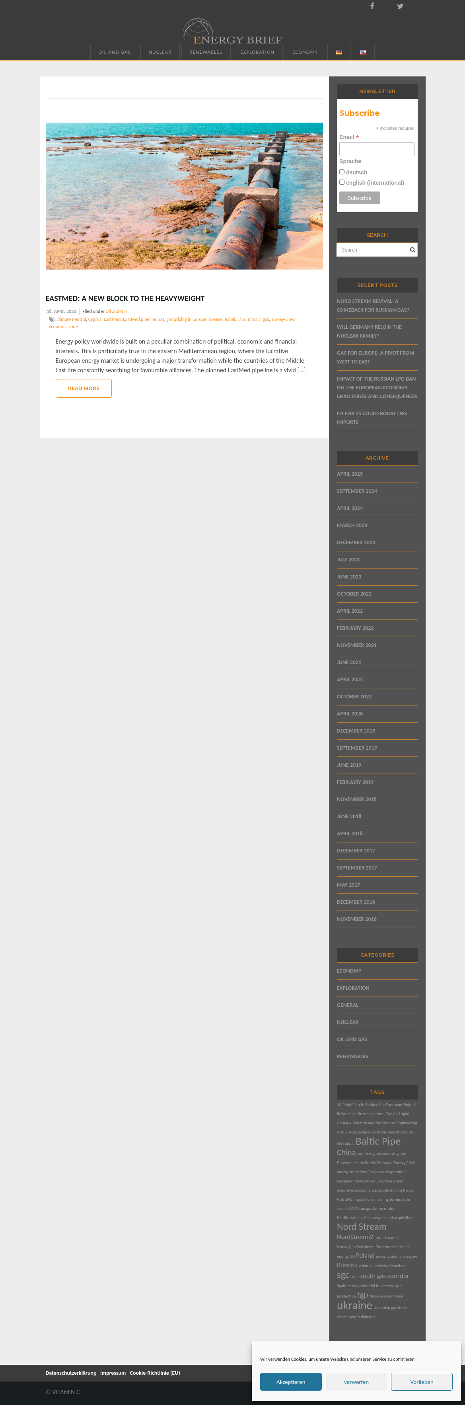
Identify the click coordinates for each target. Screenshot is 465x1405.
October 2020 (354, 696)
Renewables (206, 52)
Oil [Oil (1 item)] (352, 1256)
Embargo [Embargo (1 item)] (385, 1162)
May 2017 (348, 884)
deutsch (356, 172)
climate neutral (71, 319)
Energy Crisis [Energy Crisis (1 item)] (405, 1162)
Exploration (257, 52)
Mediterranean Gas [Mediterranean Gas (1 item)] (353, 1217)
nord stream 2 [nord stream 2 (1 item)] (386, 1237)
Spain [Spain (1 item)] (341, 1285)
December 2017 (356, 850)
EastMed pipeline (139, 319)
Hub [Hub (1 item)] (340, 1199)
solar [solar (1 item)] (354, 1276)
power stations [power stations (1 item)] (388, 1256)
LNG (241, 319)
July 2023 (348, 559)
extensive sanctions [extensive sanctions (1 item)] (353, 1190)
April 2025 (350, 474)
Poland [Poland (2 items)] (365, 1255)
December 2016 (356, 902)
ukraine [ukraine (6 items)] (354, 1305)
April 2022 (350, 611)
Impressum (113, 1373)
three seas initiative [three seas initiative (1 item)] (386, 1296)
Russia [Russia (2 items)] (345, 1265)
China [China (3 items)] (346, 1152)
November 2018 (357, 799)
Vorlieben (422, 1381)
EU (161, 319)
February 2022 (355, 628)
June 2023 (349, 576)
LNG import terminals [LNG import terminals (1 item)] (363, 1199)
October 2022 (354, 593)
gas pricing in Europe (186, 319)
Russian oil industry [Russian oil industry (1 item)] (372, 1265)
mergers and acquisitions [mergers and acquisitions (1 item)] (393, 1217)
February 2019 (355, 782)
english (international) (374, 183)
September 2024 (357, 491)
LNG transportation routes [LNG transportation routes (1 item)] (372, 1208)
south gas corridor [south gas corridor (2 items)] (384, 1276)
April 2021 (350, 679)
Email (349, 137)
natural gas (258, 319)
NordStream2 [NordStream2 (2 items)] (355, 1237)
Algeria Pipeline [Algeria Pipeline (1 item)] (362, 1132)
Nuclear (160, 52)
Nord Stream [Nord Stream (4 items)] (362, 1227)
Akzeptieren (290, 1381)
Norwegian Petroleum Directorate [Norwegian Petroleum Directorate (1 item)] (366, 1246)
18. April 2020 (61, 311)
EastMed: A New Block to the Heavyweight (125, 298)
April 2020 (350, 713)
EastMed (112, 319)
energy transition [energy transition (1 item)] (351, 1171)
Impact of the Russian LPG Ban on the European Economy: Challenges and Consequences (377, 387)
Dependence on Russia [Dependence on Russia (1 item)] (356, 1162)
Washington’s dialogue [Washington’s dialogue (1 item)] (356, 1316)
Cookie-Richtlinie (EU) (155, 1373)
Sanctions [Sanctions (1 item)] (398, 1265)
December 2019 (356, 730)
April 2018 (350, 833)
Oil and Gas (115, 52)
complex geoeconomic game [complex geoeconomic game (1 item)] (381, 1153)
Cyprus (94, 319)
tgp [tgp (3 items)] (362, 1295)
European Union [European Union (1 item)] (389, 1181)
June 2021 (349, 662)
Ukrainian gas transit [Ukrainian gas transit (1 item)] (391, 1307)
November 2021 (357, 645)
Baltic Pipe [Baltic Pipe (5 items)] (378, 1140)
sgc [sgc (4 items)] (343, 1275)
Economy (305, 52)
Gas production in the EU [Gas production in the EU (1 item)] (393, 1190)
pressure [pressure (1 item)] (410, 1256)
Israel (230, 319)
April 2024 (350, 508)
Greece (216, 319)
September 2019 (357, 748)
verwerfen (356, 1381)
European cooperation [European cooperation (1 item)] (387, 1171)
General (347, 1005)
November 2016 (357, 919)
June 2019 (349, 765)
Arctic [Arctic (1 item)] (382, 1132)
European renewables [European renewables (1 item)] (355, 1181)
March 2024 (352, 525)
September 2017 (357, 867)
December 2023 (356, 542)
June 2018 (349, 816)
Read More (83, 388)
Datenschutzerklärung (71, 1373)
